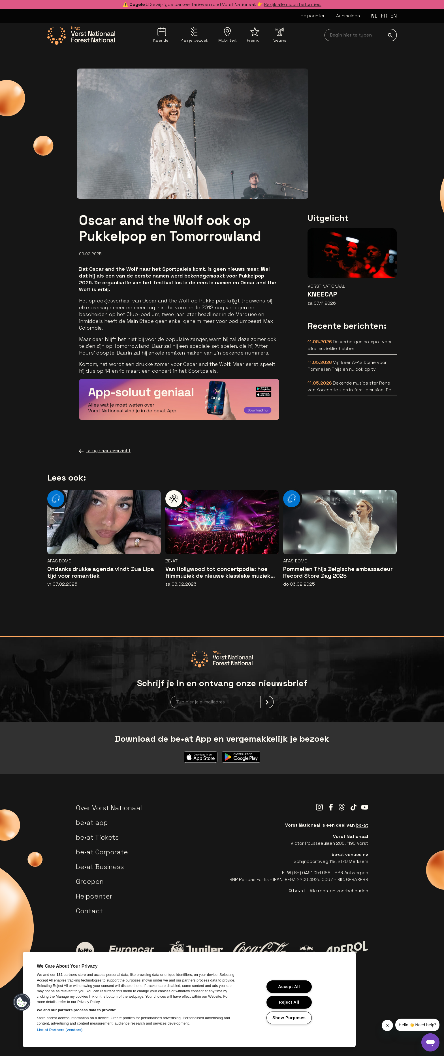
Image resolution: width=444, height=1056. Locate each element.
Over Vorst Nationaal (109, 807)
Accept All (289, 986)
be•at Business (100, 866)
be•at (362, 825)
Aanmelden (348, 16)
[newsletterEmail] (222, 702)
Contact (89, 910)
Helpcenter (313, 16)
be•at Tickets (97, 837)
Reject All (289, 1002)
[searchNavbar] (361, 35)
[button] (22, 1002)
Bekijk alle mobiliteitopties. (292, 4)
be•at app (92, 822)
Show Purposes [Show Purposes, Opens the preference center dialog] (289, 1017)
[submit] (390, 35)
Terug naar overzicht (105, 450)
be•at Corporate (102, 852)
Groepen (90, 881)
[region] (189, 999)
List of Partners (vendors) (60, 1030)
